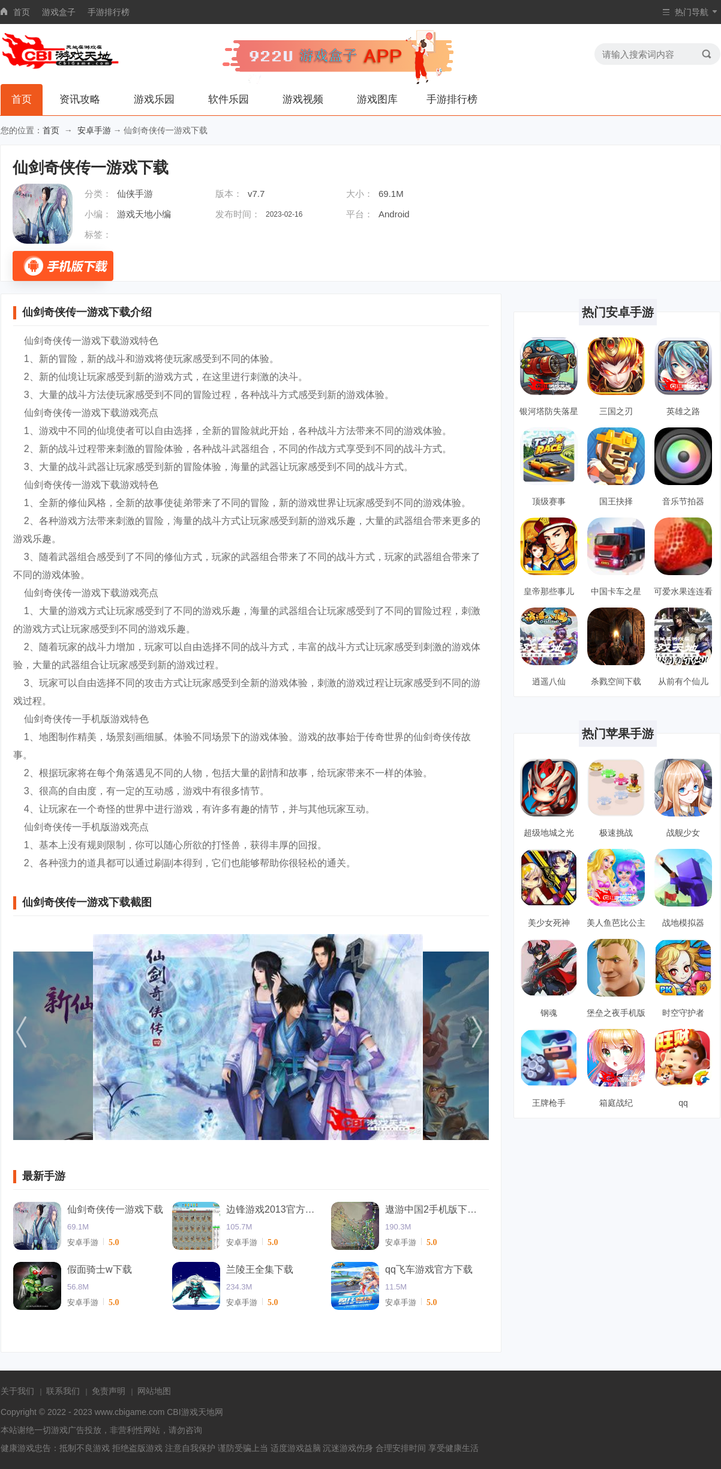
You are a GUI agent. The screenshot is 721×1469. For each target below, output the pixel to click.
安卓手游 (94, 130)
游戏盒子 (59, 12)
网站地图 (154, 1391)
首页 (21, 12)
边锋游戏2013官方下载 (274, 1209)
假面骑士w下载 (99, 1269)
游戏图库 (377, 99)
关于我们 (17, 1391)
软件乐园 (228, 99)
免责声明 (108, 1391)
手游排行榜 (109, 12)
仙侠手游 (135, 194)
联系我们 (63, 1391)
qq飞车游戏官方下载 (429, 1269)
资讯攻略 (79, 99)
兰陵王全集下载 (259, 1269)
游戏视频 (303, 99)
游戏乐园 (154, 99)
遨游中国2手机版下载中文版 (433, 1209)
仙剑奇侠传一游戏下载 (115, 1209)
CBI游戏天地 (190, 1412)
